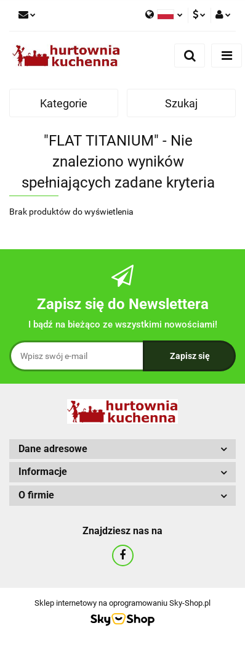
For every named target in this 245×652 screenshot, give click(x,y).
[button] (122, 449)
